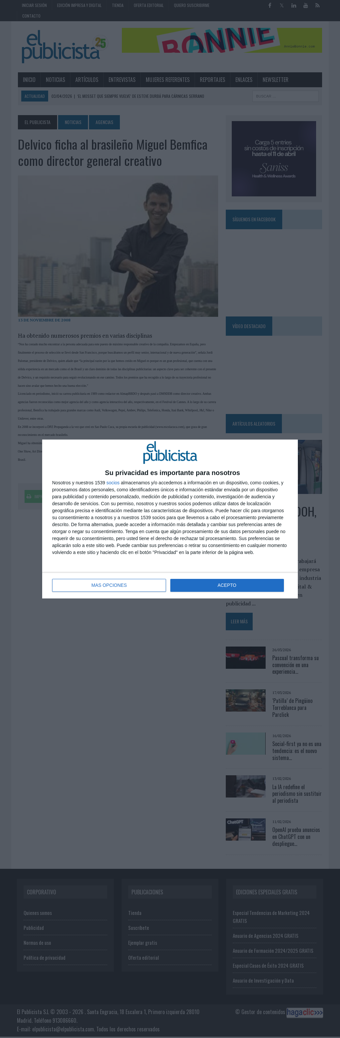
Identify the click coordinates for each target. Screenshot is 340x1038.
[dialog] (170, 519)
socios (113, 483)
